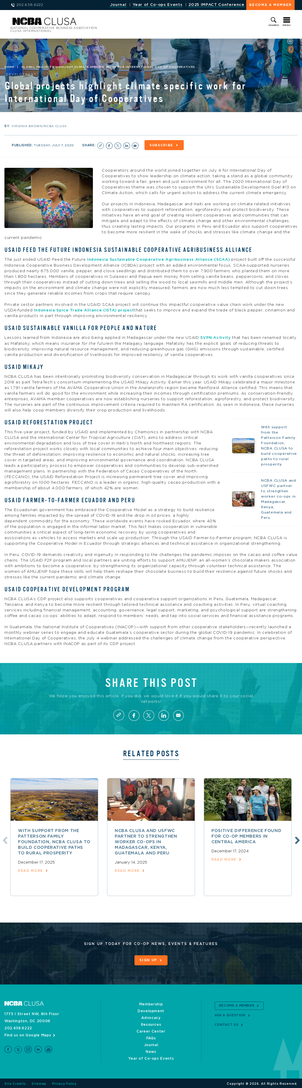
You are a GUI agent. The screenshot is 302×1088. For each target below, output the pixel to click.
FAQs (151, 1037)
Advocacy (150, 1016)
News (151, 1050)
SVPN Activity (215, 337)
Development (151, 1010)
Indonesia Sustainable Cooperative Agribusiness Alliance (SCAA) (158, 259)
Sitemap (39, 1082)
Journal (118, 5)
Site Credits (15, 1082)
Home (9, 67)
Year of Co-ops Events (158, 5)
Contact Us (227, 1023)
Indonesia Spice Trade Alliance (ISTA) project (84, 309)
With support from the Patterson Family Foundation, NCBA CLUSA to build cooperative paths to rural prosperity (54, 841)
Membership (151, 1003)
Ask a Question (230, 1013)
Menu (287, 25)
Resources (151, 1023)
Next (297, 839)
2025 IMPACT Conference (216, 5)
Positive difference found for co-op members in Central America (246, 835)
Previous (4, 839)
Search (273, 25)
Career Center (151, 1030)
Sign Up (148, 959)
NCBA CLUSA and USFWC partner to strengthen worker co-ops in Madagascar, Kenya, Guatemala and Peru (146, 841)
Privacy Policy (64, 1082)
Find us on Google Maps (27, 1034)
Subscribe (163, 145)
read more (30, 870)
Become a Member (270, 4)
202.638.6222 (18, 1027)
